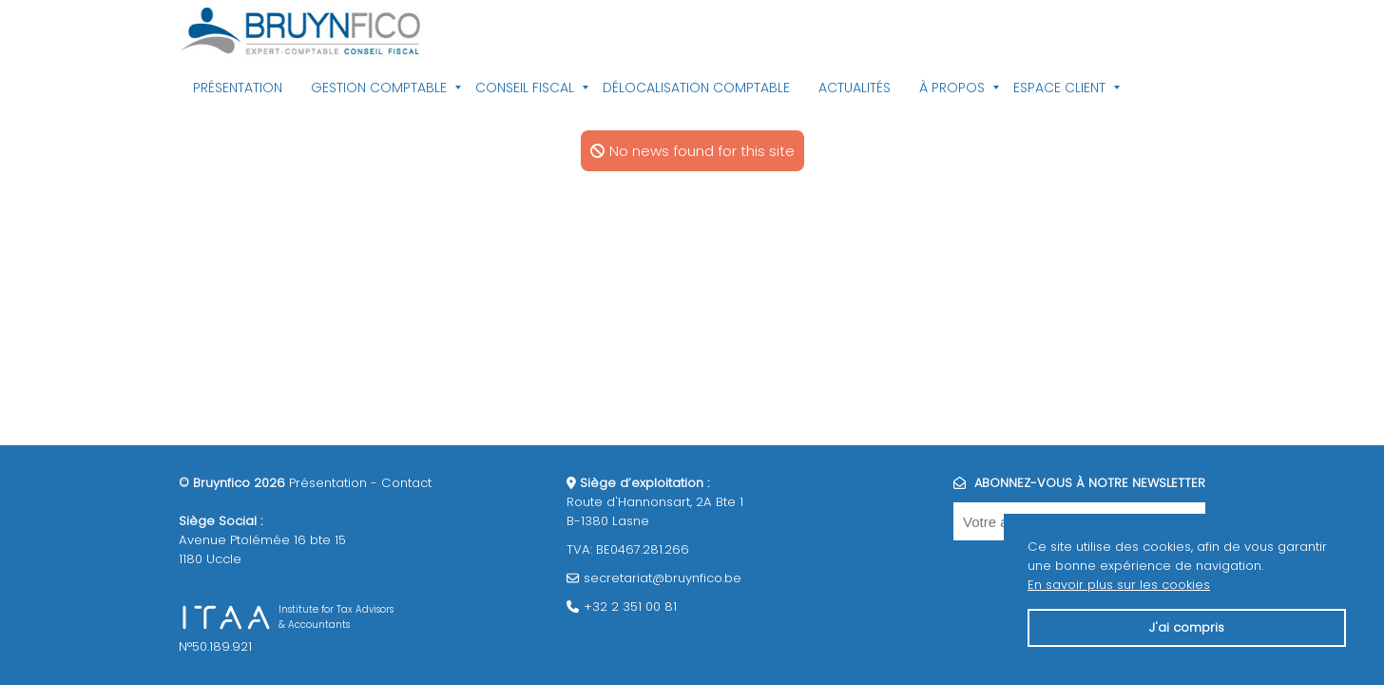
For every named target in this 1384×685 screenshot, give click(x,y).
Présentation (237, 87)
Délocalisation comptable (696, 87)
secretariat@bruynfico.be (662, 578)
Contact (406, 483)
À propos (952, 87)
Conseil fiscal (524, 87)
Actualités (854, 87)
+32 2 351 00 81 (630, 606)
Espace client (1059, 87)
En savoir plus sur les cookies (1119, 585)
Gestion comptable (379, 87)
